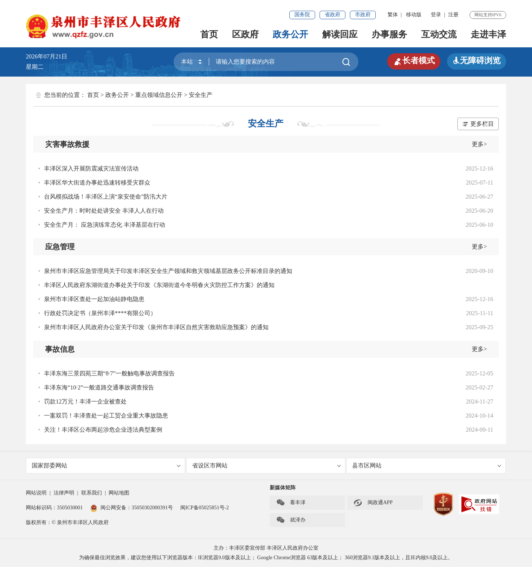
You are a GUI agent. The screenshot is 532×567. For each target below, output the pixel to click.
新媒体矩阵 (283, 487)
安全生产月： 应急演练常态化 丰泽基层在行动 (104, 225)
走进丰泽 (488, 34)
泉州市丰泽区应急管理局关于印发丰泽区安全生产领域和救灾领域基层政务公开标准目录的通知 (168, 271)
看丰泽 (291, 502)
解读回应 (340, 34)
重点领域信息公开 (159, 95)
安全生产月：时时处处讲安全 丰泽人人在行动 (104, 210)
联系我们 (91, 493)
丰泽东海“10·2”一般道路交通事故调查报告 (99, 387)
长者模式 (414, 60)
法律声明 (64, 493)
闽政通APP (373, 502)
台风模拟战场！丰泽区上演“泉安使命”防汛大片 (105, 196)
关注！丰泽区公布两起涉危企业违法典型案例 (103, 429)
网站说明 (36, 493)
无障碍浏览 (477, 60)
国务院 (302, 14)
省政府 (332, 14)
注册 (453, 14)
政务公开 (290, 34)
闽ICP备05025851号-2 (204, 507)
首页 (209, 34)
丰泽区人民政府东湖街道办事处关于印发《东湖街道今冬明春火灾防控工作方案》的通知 (159, 285)
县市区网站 (426, 465)
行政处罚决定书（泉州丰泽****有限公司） (100, 313)
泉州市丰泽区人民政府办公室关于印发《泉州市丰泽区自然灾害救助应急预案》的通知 (156, 327)
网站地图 (119, 493)
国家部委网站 (106, 465)
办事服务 (389, 34)
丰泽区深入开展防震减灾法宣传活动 (91, 168)
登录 (436, 14)
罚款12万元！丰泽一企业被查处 (85, 401)
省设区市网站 (266, 465)
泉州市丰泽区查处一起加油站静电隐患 (94, 299)
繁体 (393, 14)
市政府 (363, 14)
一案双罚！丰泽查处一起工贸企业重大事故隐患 (106, 415)
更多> (479, 144)
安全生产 (200, 95)
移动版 (414, 14)
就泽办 (291, 520)
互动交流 (439, 34)
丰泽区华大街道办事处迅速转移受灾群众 (97, 182)
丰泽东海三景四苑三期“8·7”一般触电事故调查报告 (109, 373)
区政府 (245, 34)
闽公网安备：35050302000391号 (131, 507)
